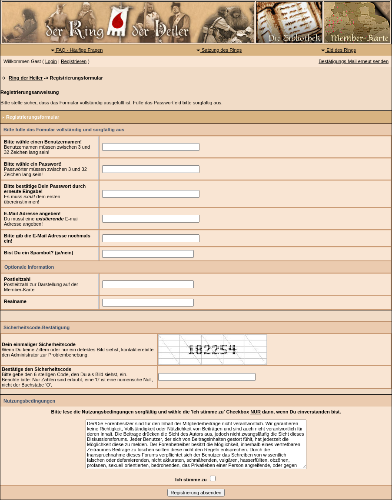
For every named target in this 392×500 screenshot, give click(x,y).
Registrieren (73, 61)
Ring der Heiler (26, 77)
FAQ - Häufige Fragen (76, 50)
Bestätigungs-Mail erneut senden (354, 61)
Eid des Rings (338, 50)
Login (51, 61)
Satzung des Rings (219, 50)
